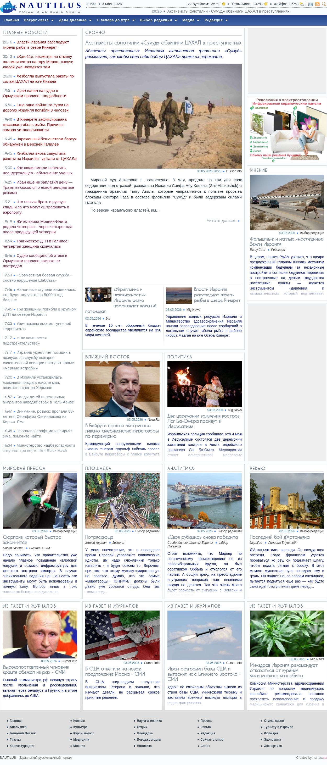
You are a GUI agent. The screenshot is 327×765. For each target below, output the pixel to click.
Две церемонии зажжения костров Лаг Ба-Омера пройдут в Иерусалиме (203, 421)
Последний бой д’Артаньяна (279, 537)
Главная (16, 721)
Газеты (15, 739)
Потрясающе (99, 537)
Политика (144, 746)
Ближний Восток (23, 733)
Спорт (205, 746)
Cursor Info (234, 171)
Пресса (206, 721)
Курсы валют (83, 733)
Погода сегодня (149, 739)
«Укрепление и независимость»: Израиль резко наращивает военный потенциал (120, 300)
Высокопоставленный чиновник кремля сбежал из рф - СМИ (36, 669)
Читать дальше (221, 220)
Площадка (145, 733)
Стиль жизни (274, 721)
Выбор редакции (312, 233)
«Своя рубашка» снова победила (202, 537)
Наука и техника (149, 721)
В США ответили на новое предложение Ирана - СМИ (115, 671)
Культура (80, 727)
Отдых (142, 727)
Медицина (81, 739)
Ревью (205, 727)
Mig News (193, 310)
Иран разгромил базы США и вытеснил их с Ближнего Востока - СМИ (204, 674)
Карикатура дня (22, 746)
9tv (108, 318)
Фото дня (271, 733)
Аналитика (18, 727)
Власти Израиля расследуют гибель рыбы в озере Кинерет (217, 295)
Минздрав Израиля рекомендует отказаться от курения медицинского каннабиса (284, 670)
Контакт (79, 721)
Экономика (272, 739)
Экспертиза (273, 746)
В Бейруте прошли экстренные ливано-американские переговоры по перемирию (122, 431)
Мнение (79, 746)
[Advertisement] (287, 61)
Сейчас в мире (211, 739)
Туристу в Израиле (278, 727)
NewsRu (154, 420)
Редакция (207, 733)
